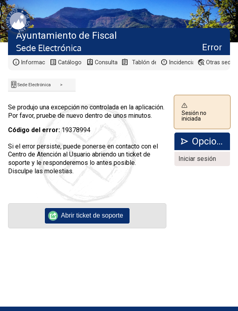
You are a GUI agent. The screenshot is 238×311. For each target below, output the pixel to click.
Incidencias (181, 62)
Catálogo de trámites (70, 62)
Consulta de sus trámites (107, 62)
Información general (33, 62)
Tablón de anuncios (144, 62)
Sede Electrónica (34, 84)
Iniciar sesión (197, 158)
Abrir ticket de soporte (85, 215)
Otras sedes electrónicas (218, 62)
